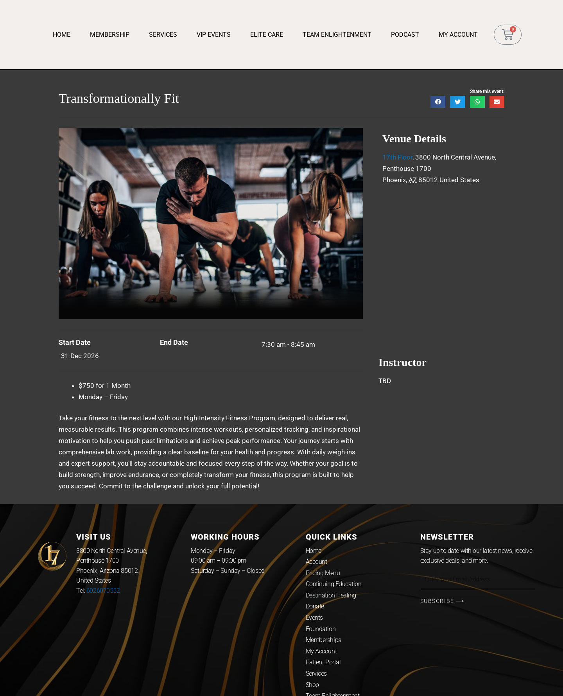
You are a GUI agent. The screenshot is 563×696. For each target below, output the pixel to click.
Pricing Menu (323, 573)
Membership (109, 34)
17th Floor (397, 157)
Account (316, 561)
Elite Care (266, 34)
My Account (458, 34)
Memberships (323, 640)
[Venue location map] (441, 264)
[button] (437, 102)
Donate (315, 606)
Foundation (321, 629)
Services (163, 34)
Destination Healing (331, 595)
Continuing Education (334, 584)
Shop (312, 685)
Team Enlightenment (337, 34)
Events (314, 617)
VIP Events (214, 34)
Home (61, 34)
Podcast (405, 34)
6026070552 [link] (103, 590)
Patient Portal (323, 662)
